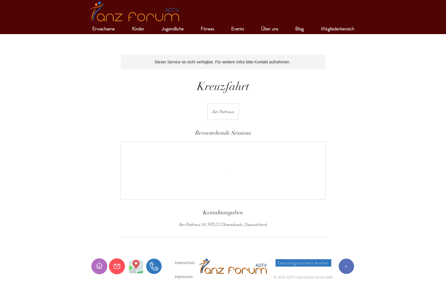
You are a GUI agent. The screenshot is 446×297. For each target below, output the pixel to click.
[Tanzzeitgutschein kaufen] (303, 263)
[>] (346, 266)
